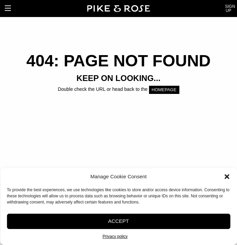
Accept (118, 221)
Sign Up (228, 8)
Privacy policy (115, 236)
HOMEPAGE (164, 89)
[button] (226, 176)
